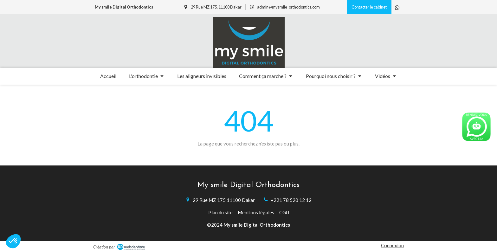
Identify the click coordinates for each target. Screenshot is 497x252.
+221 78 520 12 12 (291, 200)
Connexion (392, 245)
